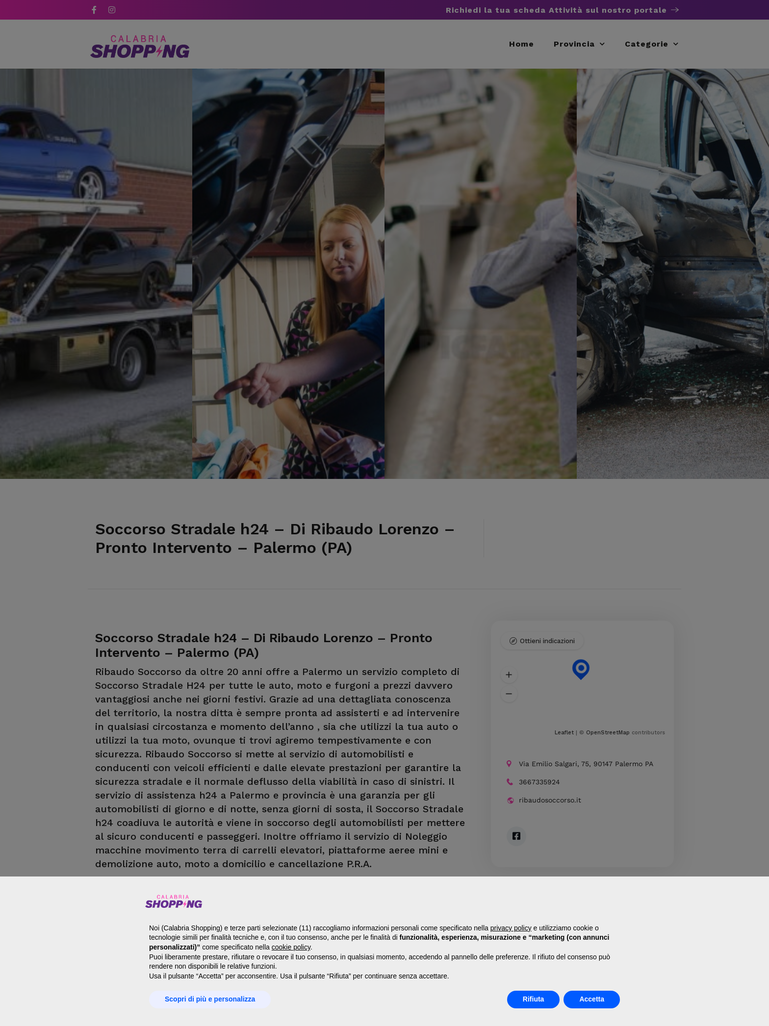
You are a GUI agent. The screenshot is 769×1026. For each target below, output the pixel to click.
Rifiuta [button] (533, 999)
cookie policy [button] (291, 947)
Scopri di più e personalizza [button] (210, 999)
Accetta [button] (591, 999)
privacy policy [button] (511, 928)
